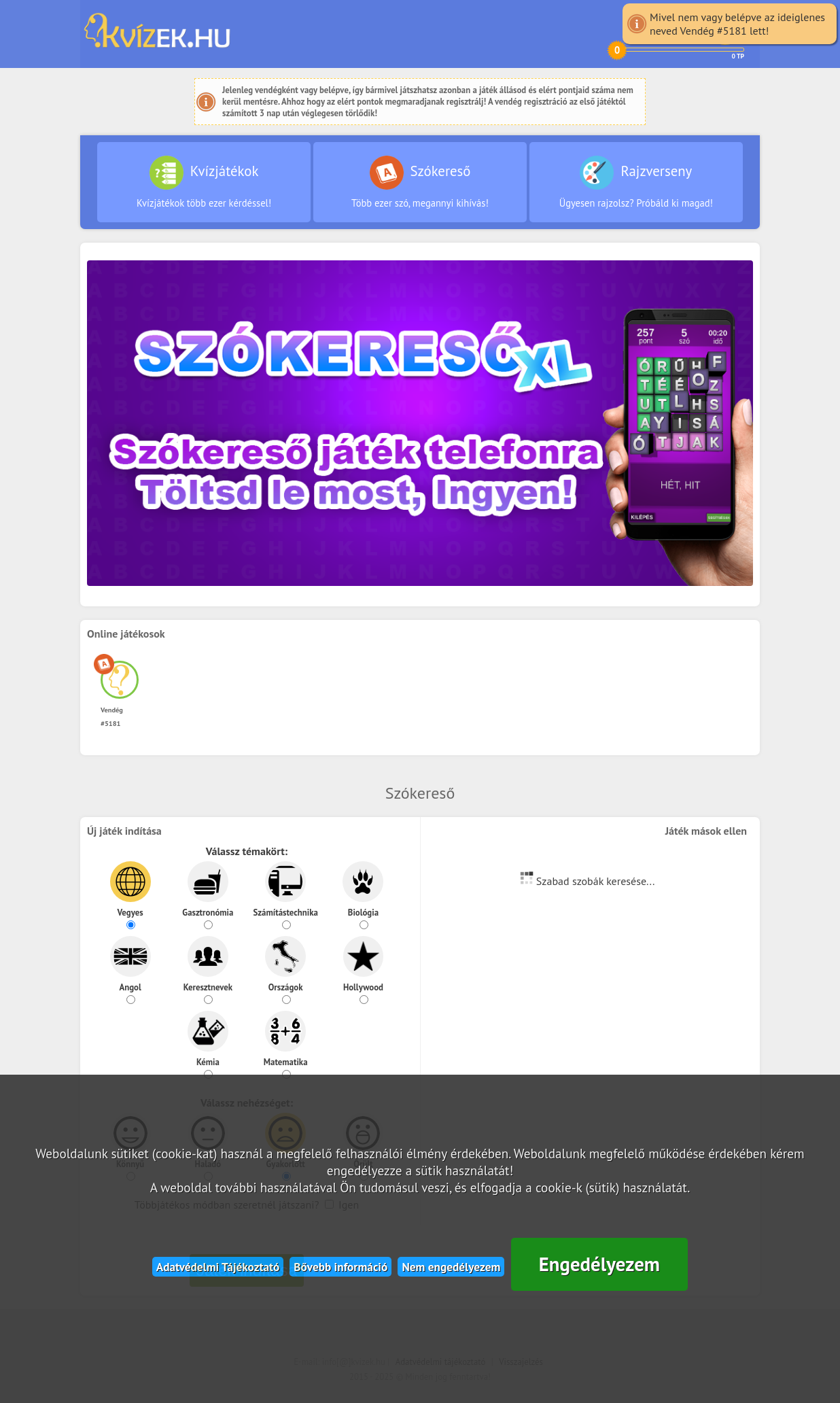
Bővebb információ (340, 1267)
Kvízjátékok (204, 182)
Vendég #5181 (120, 709)
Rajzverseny (636, 182)
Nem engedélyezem (451, 1267)
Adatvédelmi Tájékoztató (218, 1267)
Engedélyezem (599, 1264)
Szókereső (420, 182)
